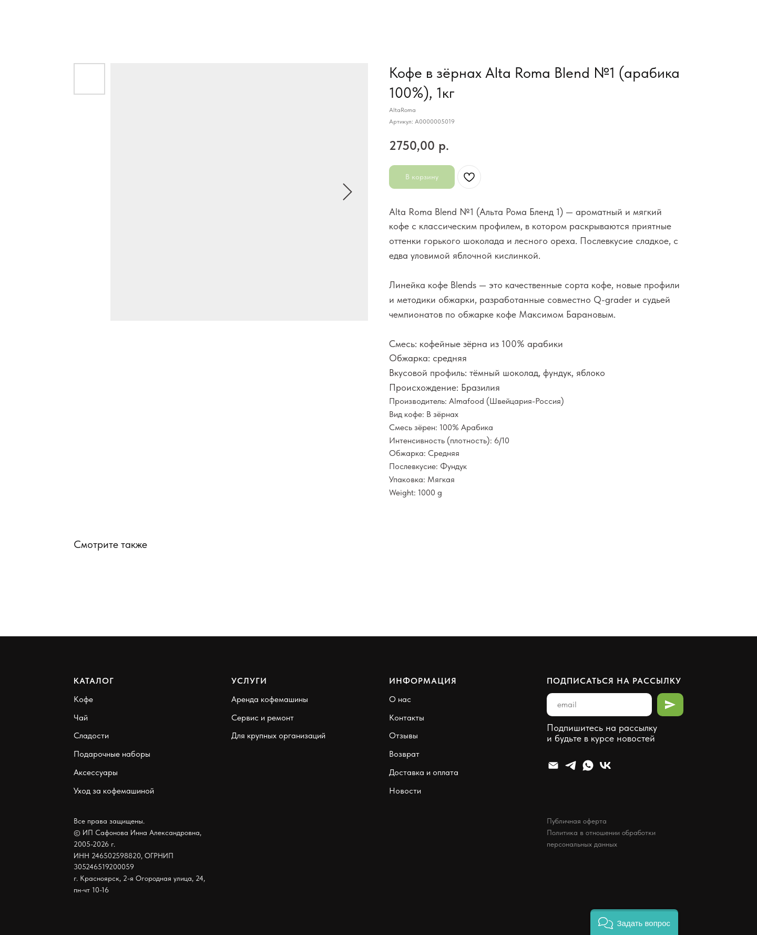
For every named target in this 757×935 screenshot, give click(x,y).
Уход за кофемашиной (114, 791)
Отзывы (403, 735)
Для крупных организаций (278, 735)
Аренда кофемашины (269, 699)
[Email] (553, 765)
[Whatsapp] (588, 765)
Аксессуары (96, 772)
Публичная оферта (577, 821)
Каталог (94, 681)
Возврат (404, 754)
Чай (81, 718)
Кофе (83, 699)
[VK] (605, 765)
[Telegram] (570, 765)
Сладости (91, 735)
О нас (400, 699)
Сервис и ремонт (262, 718)
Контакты (406, 718)
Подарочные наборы (112, 754)
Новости (405, 791)
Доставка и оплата (423, 772)
